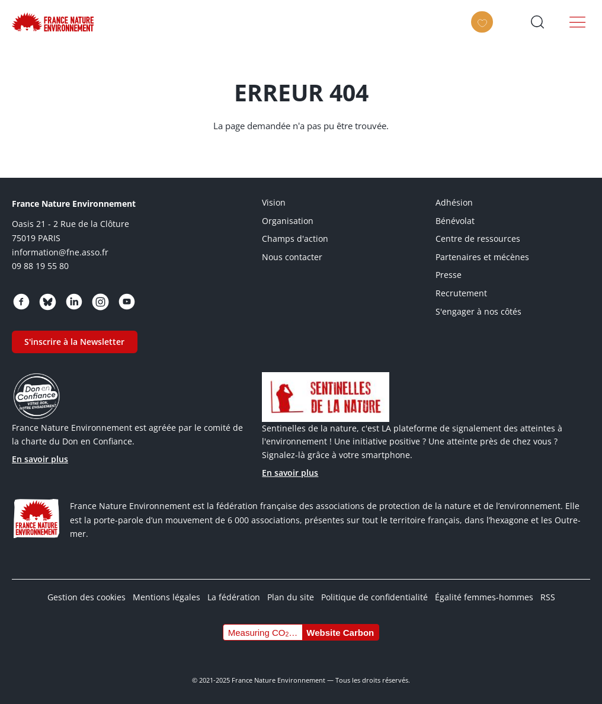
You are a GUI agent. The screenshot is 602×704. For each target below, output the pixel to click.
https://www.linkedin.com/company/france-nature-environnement (74, 301)
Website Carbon (340, 633)
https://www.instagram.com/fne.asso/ (100, 301)
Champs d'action (295, 238)
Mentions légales (166, 597)
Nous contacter (292, 257)
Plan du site (290, 597)
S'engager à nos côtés (478, 311)
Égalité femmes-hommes (484, 597)
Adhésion (454, 202)
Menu (577, 21)
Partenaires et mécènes (482, 257)
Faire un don (484, 30)
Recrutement (461, 293)
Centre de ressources (478, 238)
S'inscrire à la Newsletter (74, 341)
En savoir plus (40, 459)
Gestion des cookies (86, 597)
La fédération (233, 597)
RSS (547, 597)
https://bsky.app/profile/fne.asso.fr (47, 301)
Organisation (287, 220)
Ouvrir (537, 22)
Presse (449, 274)
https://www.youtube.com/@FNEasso (126, 301)
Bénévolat (455, 220)
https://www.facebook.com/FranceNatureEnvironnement (21, 301)
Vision (274, 202)
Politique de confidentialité (374, 597)
